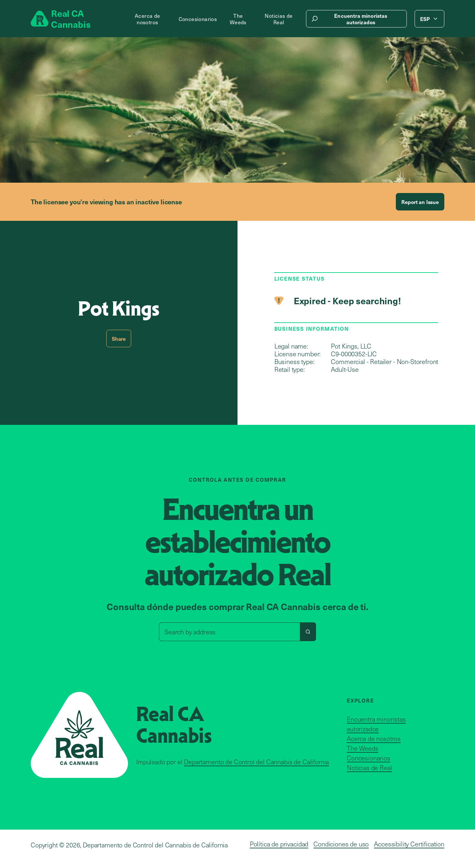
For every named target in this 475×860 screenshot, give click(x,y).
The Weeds (238, 19)
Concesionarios (198, 19)
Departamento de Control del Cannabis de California (256, 761)
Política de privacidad (279, 843)
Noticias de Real (278, 19)
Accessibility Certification (409, 843)
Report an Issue (420, 201)
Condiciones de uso (341, 843)
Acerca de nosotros (147, 19)
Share (119, 338)
